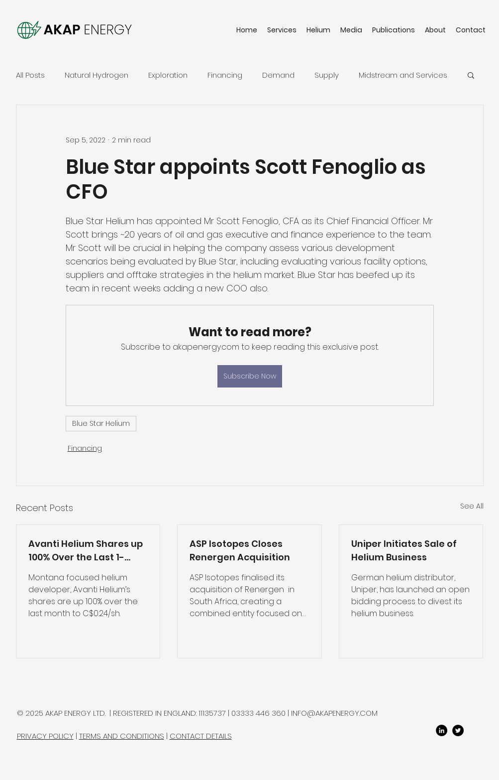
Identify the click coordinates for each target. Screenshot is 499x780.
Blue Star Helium (101, 423)
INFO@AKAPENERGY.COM (334, 713)
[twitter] (458, 730)
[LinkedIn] (441, 730)
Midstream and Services (403, 75)
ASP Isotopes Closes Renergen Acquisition (240, 550)
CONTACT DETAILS (201, 736)
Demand (278, 75)
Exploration (168, 75)
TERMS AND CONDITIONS (121, 736)
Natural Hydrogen (96, 75)
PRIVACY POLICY (45, 736)
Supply (326, 75)
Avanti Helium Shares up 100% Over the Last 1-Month (85, 550)
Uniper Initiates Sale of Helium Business (404, 550)
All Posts (30, 75)
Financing (224, 75)
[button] (471, 75)
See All (472, 506)
